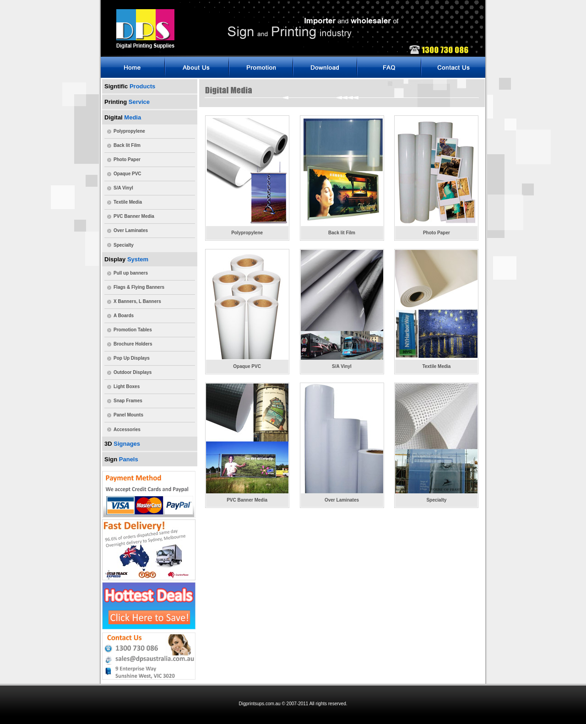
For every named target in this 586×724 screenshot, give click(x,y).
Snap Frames (128, 400)
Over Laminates (131, 230)
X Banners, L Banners (137, 301)
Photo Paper (127, 159)
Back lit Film (127, 145)
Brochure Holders (133, 343)
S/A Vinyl (123, 187)
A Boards (124, 315)
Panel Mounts (128, 414)
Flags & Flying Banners (139, 287)
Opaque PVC (127, 173)
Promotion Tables (133, 329)
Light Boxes (127, 386)
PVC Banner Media (134, 216)
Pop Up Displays (132, 358)
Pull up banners (131, 273)
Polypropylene (129, 131)
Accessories (127, 429)
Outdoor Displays (133, 372)
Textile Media (128, 202)
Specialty (124, 245)
